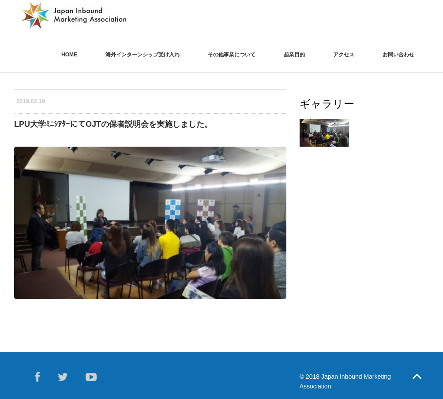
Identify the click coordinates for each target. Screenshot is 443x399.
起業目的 (294, 55)
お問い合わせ (398, 55)
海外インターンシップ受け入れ (142, 55)
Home (69, 55)
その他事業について (231, 55)
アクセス (343, 55)
